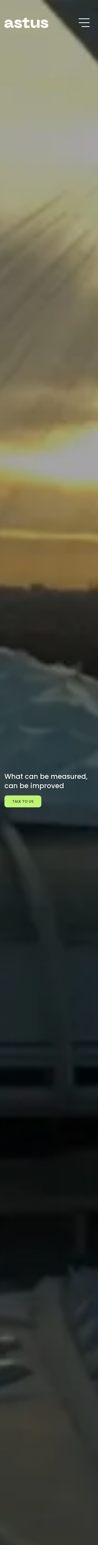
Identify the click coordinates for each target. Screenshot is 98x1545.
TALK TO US (22, 801)
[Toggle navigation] (84, 23)
